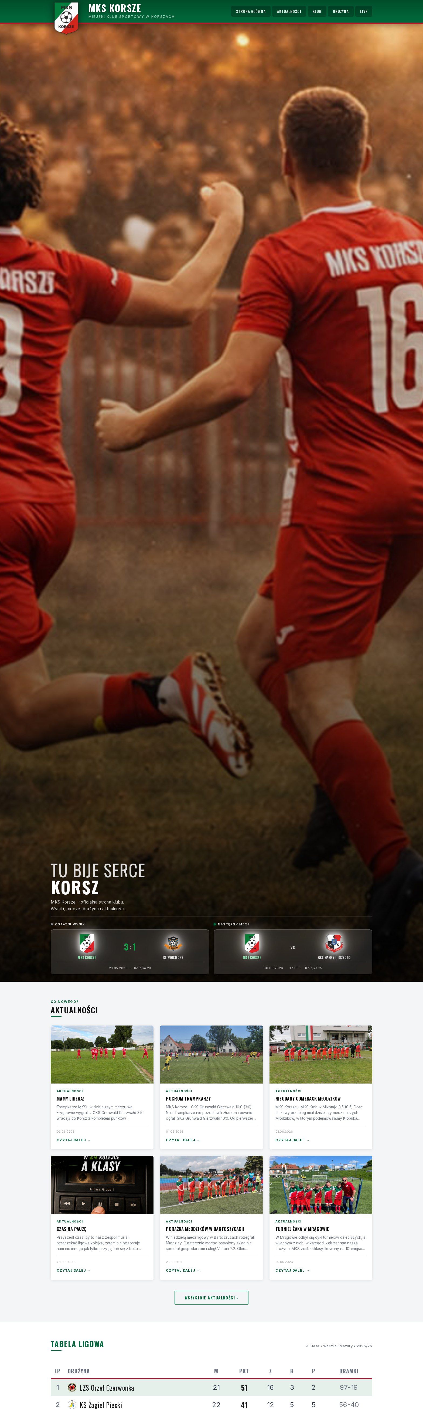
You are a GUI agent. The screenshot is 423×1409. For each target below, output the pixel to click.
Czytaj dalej (74, 1140)
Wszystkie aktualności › (211, 1298)
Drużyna (341, 11)
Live (363, 11)
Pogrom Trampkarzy (188, 1098)
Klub (317, 11)
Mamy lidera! (70, 1098)
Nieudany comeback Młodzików (308, 1098)
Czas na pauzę (71, 1228)
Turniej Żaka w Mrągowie (302, 1228)
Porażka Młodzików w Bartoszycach (205, 1228)
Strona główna (251, 11)
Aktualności (289, 11)
